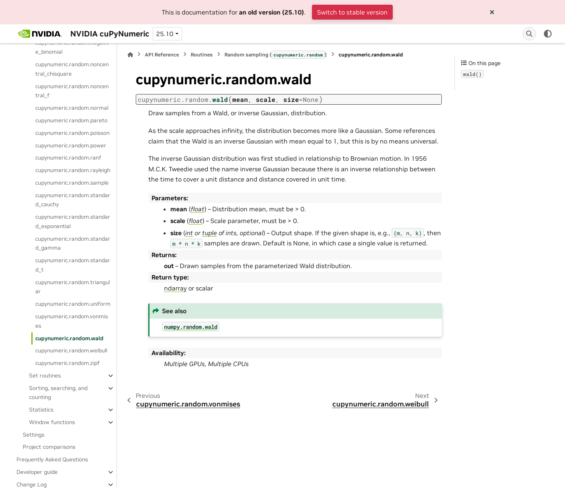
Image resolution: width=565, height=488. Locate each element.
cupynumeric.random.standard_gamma (72, 243)
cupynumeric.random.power (70, 145)
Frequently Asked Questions (52, 459)
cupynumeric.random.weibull (71, 350)
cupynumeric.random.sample (72, 182)
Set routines (45, 375)
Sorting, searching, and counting (58, 393)
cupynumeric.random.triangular (72, 287)
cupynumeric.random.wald (69, 338)
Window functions (52, 422)
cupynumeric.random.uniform (73, 303)
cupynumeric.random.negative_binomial (72, 47)
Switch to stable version (352, 12)
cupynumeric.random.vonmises (71, 321)
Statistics (41, 409)
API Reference (162, 54)
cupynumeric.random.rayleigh (72, 170)
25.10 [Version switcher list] (164, 34)
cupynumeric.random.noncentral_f (72, 91)
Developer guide (37, 471)
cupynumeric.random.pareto (71, 120)
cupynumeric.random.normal (71, 107)
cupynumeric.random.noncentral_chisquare (72, 69)
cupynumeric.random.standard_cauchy (72, 200)
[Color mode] (547, 33)
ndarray (175, 288)
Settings (33, 434)
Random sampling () (275, 54)
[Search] (529, 33)
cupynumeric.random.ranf (68, 157)
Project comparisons (49, 446)
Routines (202, 54)
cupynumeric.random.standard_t (72, 265)
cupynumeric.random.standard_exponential (72, 221)
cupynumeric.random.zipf (67, 362)
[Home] (130, 55)
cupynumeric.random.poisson (72, 132)
